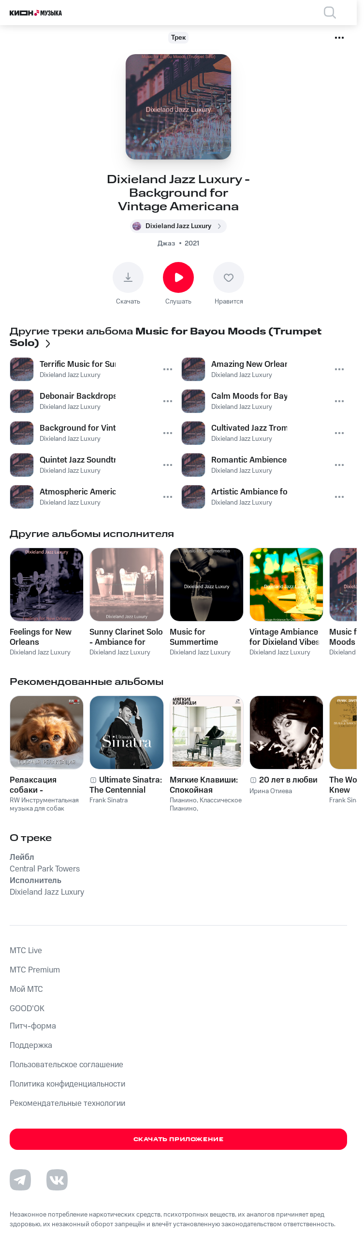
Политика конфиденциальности (67, 1084)
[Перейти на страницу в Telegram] (20, 1179)
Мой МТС (26, 989)
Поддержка (31, 1045)
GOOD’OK (27, 1009)
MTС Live (26, 951)
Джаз (166, 243)
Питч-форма (33, 1026)
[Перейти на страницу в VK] (57, 1179)
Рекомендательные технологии (67, 1103)
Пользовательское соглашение (66, 1065)
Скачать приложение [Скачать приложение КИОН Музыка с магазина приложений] (178, 1139)
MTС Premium (35, 970)
